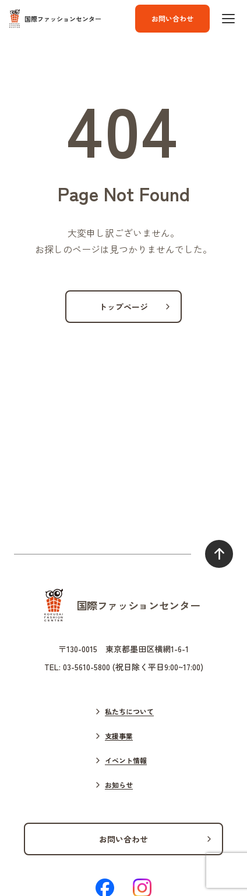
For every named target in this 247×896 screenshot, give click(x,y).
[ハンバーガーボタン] (228, 19)
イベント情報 (126, 760)
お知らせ (119, 785)
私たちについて (129, 711)
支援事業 (119, 736)
